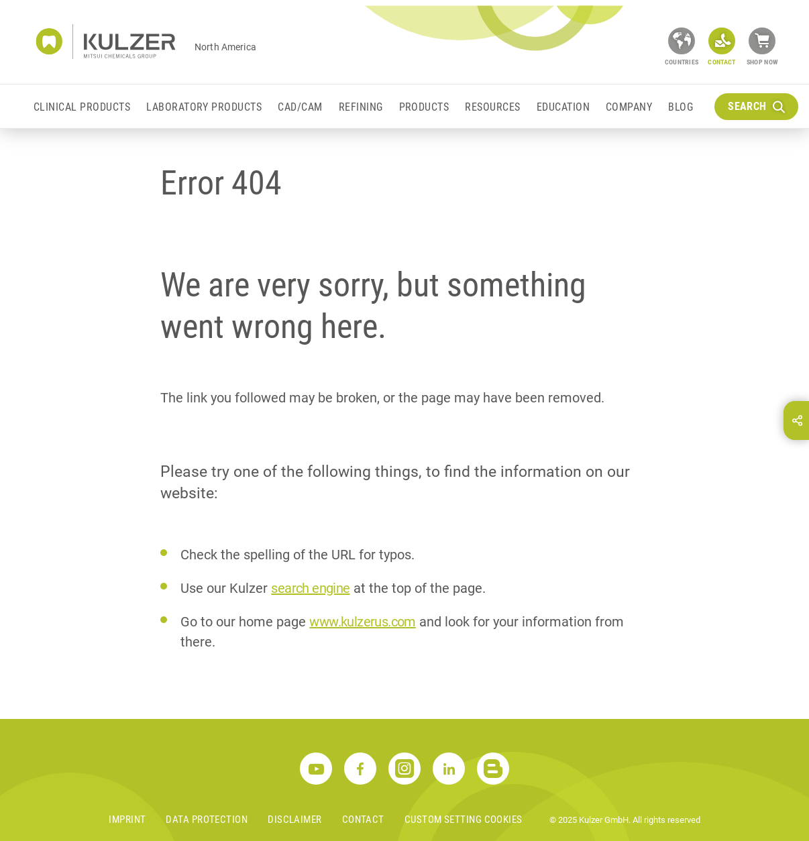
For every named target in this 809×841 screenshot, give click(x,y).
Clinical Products (82, 107)
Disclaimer (295, 820)
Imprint (127, 820)
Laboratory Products (204, 107)
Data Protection (207, 820)
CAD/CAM (300, 107)
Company (629, 107)
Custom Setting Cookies (463, 820)
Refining (361, 107)
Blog (680, 107)
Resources (492, 107)
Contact (363, 820)
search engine (310, 588)
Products (424, 107)
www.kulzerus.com (362, 622)
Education (563, 107)
